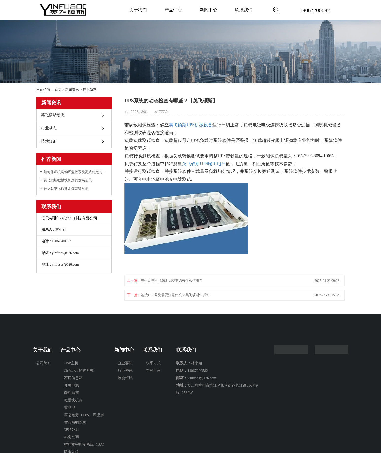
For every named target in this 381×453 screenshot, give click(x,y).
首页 (58, 90)
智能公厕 (71, 430)
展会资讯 (125, 378)
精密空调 (71, 437)
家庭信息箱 (73, 378)
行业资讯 (125, 370)
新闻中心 (208, 9)
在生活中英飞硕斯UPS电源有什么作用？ (172, 280)
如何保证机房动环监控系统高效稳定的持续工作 (76, 172)
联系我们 (244, 9)
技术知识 (49, 141)
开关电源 (71, 385)
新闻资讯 (72, 90)
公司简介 (43, 363)
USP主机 (71, 363)
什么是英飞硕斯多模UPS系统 (66, 189)
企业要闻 (125, 363)
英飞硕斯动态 (53, 115)
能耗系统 (71, 393)
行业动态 (89, 90)
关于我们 (138, 9)
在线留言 (153, 370)
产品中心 (173, 9)
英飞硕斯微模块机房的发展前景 (68, 180)
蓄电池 (69, 407)
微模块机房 (73, 400)
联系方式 (153, 363)
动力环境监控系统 (79, 370)
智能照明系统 (75, 422)
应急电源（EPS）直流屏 (84, 415)
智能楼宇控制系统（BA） (85, 444)
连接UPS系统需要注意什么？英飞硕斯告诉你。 (177, 295)
